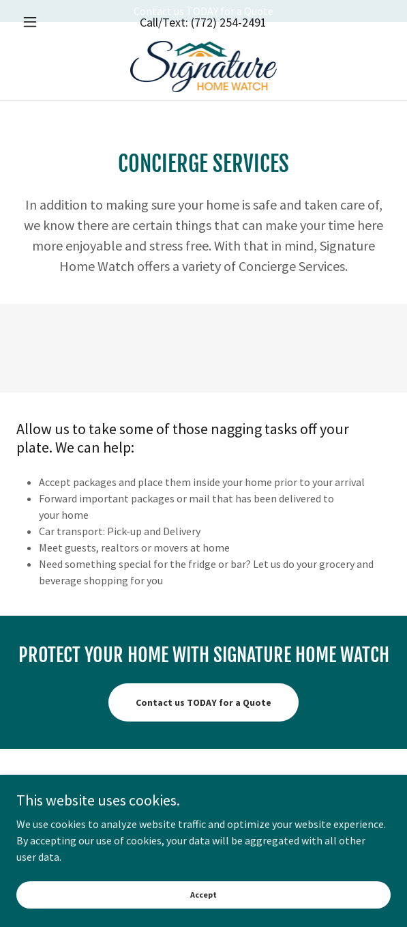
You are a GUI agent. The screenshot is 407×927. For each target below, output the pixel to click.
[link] (203, 88)
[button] (44, 43)
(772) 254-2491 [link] (229, 44)
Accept (203, 894)
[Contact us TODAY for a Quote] (203, 11)
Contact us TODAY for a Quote (203, 702)
